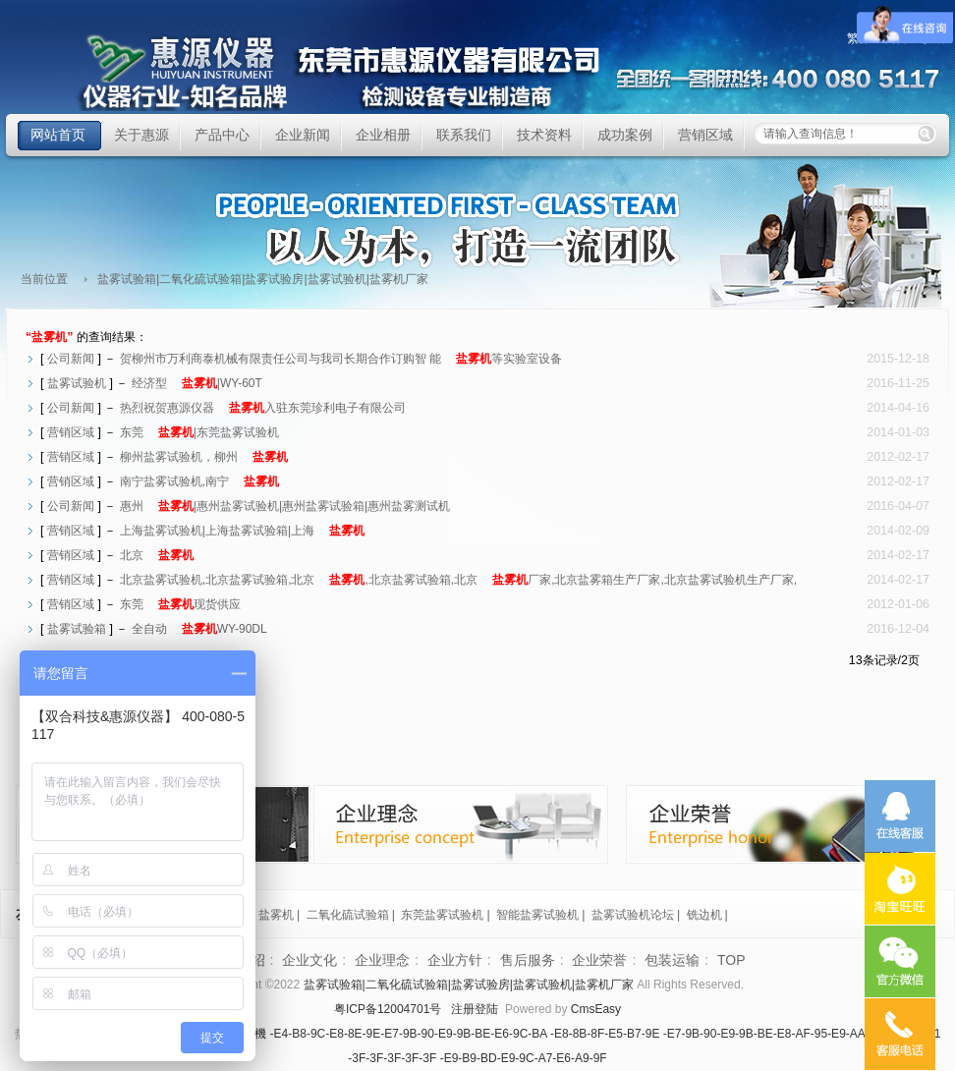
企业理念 (382, 960)
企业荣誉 (599, 960)
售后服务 (527, 960)
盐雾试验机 (76, 383)
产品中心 (222, 134)
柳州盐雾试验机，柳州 (204, 457)
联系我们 (463, 134)
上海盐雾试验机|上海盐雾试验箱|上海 (242, 530)
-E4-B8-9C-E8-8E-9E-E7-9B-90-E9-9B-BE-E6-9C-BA (408, 1034)
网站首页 (57, 134)
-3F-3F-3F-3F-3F (392, 1058)
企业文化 (309, 960)
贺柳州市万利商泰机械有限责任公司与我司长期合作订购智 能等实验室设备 (341, 359)
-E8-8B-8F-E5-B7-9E (604, 1034)
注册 (463, 1009)
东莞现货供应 (180, 604)
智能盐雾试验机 (537, 915)
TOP (731, 960)
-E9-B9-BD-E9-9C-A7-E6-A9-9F (523, 1058)
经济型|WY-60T (197, 383)
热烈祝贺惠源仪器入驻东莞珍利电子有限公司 (263, 408)
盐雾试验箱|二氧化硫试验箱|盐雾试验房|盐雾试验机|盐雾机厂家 (340, 72)
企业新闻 (302, 134)
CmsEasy (596, 1009)
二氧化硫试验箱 (348, 915)
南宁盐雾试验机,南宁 (199, 481)
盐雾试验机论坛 (632, 915)
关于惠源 (141, 134)
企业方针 (454, 960)
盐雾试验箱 (76, 629)
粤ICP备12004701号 (387, 1009)
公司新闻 (70, 359)
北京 (157, 555)
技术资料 (544, 134)
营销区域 (705, 134)
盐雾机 (276, 915)
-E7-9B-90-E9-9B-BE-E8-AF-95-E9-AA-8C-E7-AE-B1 (802, 1034)
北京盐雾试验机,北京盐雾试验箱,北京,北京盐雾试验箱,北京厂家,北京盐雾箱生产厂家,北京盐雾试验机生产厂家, (458, 580)
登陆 (486, 1009)
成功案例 (624, 134)
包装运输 (672, 960)
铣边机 (704, 915)
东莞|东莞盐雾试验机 (199, 432)
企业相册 (383, 134)
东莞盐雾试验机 (442, 915)
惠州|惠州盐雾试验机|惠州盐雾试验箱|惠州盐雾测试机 (285, 506)
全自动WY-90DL (199, 629)
